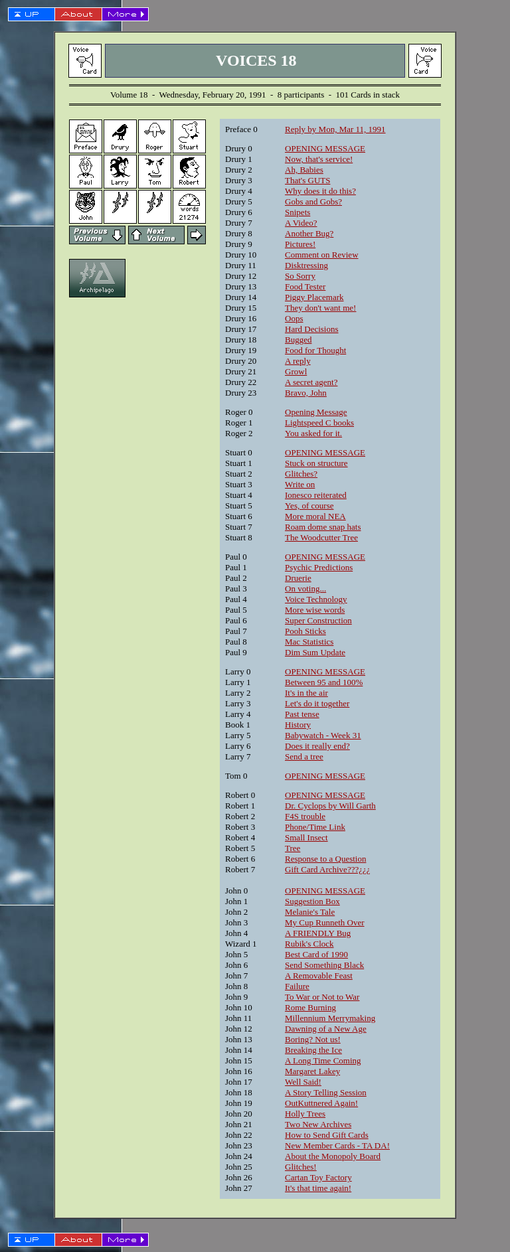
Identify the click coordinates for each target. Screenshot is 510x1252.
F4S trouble (305, 816)
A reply (298, 361)
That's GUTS (307, 180)
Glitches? (301, 474)
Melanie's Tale (310, 912)
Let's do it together (317, 703)
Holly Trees (305, 1114)
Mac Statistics (309, 642)
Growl (296, 371)
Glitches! (301, 1167)
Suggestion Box (312, 901)
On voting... (305, 588)
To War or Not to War (322, 997)
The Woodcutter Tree (321, 537)
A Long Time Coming (323, 1060)
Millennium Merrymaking (330, 1018)
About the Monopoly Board (333, 1156)
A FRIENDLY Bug (318, 933)
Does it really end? (317, 746)
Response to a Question (325, 859)
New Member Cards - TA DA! (337, 1145)
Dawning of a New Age (326, 1029)
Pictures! (300, 244)
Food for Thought (315, 350)
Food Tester (305, 286)
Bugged (298, 340)
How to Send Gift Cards (327, 1135)
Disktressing (306, 265)
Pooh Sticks (305, 631)
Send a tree (304, 756)
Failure (297, 986)
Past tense (302, 714)
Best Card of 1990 (316, 954)
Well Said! (303, 1082)
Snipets (297, 212)
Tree (292, 848)
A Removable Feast (319, 975)
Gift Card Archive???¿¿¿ (327, 869)
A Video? (301, 223)
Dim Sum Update (315, 652)
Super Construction (318, 620)
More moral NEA (315, 516)
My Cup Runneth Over (325, 922)
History (298, 725)
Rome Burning (310, 1007)
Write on (300, 484)
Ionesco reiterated (316, 495)
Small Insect (306, 837)
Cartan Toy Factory (318, 1177)
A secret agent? (311, 382)
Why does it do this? (320, 191)
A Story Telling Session (326, 1092)
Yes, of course (309, 505)
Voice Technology (316, 599)
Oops (294, 318)
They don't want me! (320, 308)
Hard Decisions (312, 329)
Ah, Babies (304, 170)
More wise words (315, 610)
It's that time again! (318, 1188)
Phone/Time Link (315, 827)
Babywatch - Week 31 (323, 735)
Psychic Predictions (319, 567)
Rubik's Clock (309, 944)
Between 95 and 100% (324, 682)
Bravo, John (306, 393)
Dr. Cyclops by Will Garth (330, 806)
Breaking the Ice (313, 1050)
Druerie (298, 578)
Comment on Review (322, 255)
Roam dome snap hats (323, 527)
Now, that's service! (319, 159)
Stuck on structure (316, 463)
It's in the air (306, 693)
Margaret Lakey (312, 1071)
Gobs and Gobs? (313, 201)
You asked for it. (313, 433)
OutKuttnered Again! (321, 1103)
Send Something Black (324, 965)
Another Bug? (309, 233)
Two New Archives (318, 1124)
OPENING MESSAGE (325, 148)
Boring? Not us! (313, 1039)
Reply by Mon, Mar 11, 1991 (335, 129)
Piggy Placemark (314, 297)
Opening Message (316, 412)
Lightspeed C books (319, 423)
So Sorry (300, 276)
